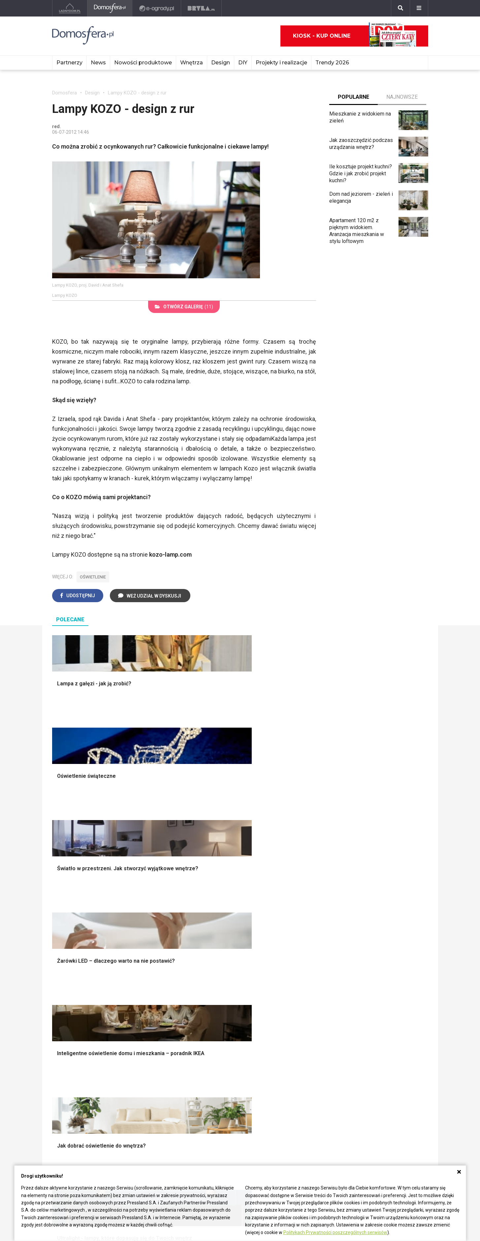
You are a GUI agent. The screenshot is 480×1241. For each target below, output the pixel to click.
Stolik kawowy (363, 995)
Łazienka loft (67, 1076)
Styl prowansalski (367, 942)
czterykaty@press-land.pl (81, 1122)
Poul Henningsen (303, 1076)
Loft (352, 934)
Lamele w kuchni (270, 1002)
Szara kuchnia (266, 980)
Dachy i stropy (170, 927)
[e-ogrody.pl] (157, 8)
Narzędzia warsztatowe (181, 905)
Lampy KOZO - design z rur (137, 93)
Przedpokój (374, 1083)
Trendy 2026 (332, 62)
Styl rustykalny (364, 927)
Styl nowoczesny (77, 1002)
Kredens (357, 980)
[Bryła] (201, 8)
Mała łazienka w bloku (77, 1046)
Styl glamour (361, 912)
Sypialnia (371, 1076)
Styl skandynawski (368, 919)
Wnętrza (191, 62)
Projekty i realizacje (281, 62)
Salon (367, 1046)
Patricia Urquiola (225, 1046)
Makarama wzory (270, 905)
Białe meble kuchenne (154, 1068)
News (98, 62)
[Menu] (419, 8)
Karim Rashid (222, 1076)
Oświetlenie (264, 934)
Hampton (357, 905)
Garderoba (262, 919)
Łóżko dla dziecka (368, 973)
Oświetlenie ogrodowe (84, 897)
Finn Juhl (294, 1083)
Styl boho (358, 897)
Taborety (357, 1010)
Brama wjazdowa (173, 942)
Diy (364, 1091)
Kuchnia (370, 1054)
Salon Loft (166, 1002)
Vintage (66, 980)
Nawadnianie (72, 905)
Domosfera (64, 93)
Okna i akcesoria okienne (182, 934)
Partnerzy (69, 62)
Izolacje (163, 919)
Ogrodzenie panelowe (179, 912)
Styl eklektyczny (77, 973)
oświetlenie (93, 576)
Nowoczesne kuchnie (275, 995)
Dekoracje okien (269, 912)
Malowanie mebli (149, 1054)
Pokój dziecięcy (379, 1068)
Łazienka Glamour (72, 1068)
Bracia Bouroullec (226, 1061)
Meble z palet (145, 1083)
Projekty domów (173, 897)
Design (220, 62)
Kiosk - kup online (354, 36)
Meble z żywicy (147, 1061)
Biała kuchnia (265, 973)
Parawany (358, 1002)
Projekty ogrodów (78, 912)
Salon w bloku (170, 980)
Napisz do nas (68, 1137)
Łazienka (371, 1061)
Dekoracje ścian (269, 897)
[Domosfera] (110, 8)
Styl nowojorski (75, 988)
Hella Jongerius (225, 1054)
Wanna (258, 927)
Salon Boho (167, 995)
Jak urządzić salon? (177, 973)
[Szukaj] (400, 8)
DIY (242, 62)
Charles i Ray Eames (307, 1046)
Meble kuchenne (148, 1076)
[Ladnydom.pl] (69, 8)
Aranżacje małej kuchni (276, 988)
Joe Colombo (299, 1061)
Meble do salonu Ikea (154, 1046)
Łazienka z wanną (72, 1061)
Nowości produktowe (143, 62)
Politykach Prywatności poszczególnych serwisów (335, 1232)
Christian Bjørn (300, 1054)
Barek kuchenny (365, 988)
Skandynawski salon (177, 988)
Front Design (221, 1083)
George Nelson (301, 1068)
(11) (184, 306)
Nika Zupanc (221, 1068)
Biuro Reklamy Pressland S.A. (86, 1129)
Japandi (67, 995)
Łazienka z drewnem (76, 1054)
